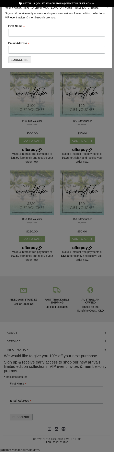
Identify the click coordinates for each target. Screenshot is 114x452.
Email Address (19, 43)
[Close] (108, 7)
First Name (16, 26)
